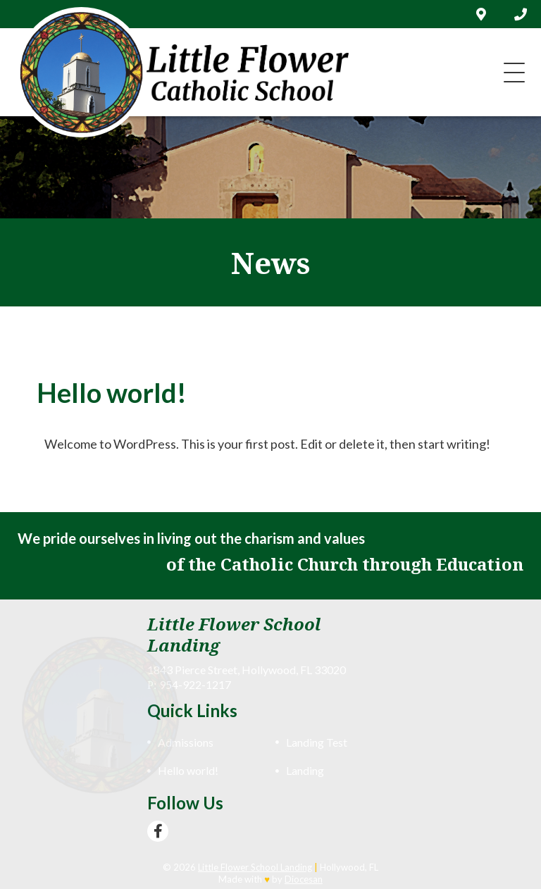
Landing (305, 770)
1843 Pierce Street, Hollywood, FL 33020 (246, 669)
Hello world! (188, 770)
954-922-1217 (195, 684)
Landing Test (316, 742)
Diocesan (304, 879)
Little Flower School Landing (255, 867)
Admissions (185, 742)
